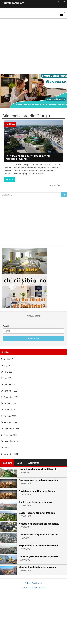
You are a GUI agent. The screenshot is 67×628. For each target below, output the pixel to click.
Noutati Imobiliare (12, 3)
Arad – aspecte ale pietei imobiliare (36, 502)
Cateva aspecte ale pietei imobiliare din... (39, 534)
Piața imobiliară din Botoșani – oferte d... (39, 545)
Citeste (9, 179)
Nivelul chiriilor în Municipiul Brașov (37, 491)
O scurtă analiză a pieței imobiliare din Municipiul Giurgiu (28, 157)
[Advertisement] (32, 46)
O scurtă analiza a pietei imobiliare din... (39, 469)
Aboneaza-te (33, 338)
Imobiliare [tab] (7, 463)
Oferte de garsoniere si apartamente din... (39, 556)
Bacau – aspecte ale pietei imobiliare (37, 513)
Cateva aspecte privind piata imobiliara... (39, 480)
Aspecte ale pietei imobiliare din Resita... (39, 524)
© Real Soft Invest (33, 583)
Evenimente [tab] (33, 463)
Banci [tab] (19, 463)
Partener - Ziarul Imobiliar (33, 587)
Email (6, 326)
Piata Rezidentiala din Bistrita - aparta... (38, 567)
